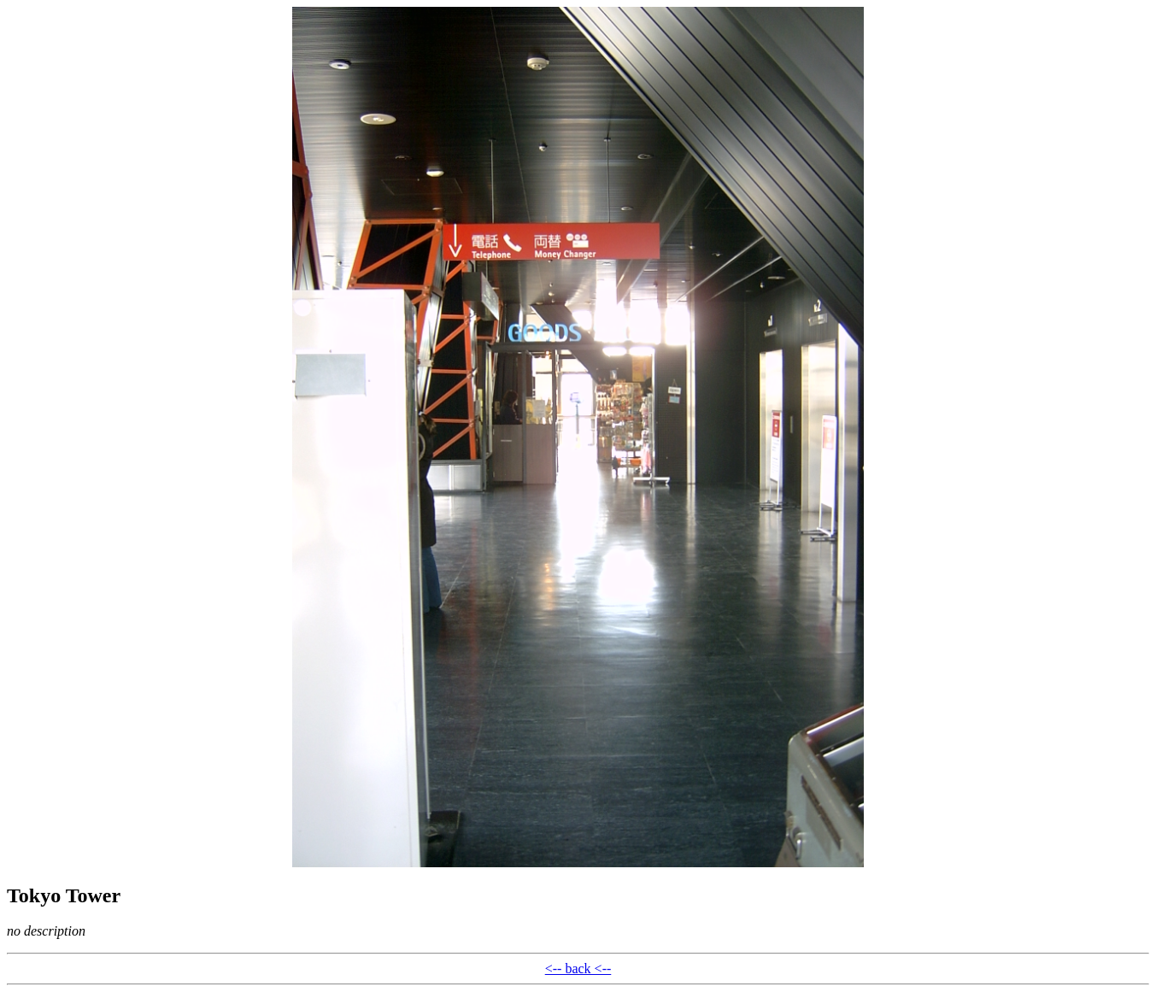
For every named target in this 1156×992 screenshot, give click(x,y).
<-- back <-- (578, 968)
